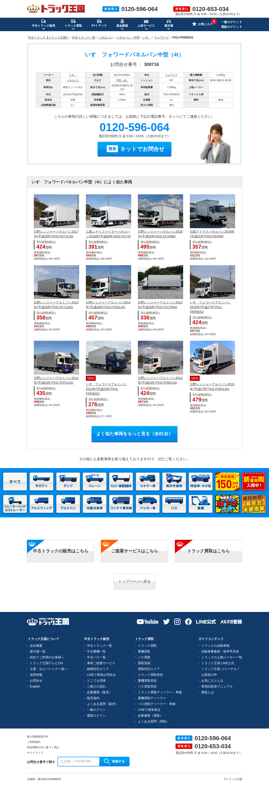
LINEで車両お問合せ (101, 675)
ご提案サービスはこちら (134, 551)
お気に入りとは (212, 680)
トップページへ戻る (134, 581)
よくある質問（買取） (153, 721)
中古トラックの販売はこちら (60, 551)
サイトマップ (35, 752)
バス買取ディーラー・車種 (157, 704)
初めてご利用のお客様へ (47, 657)
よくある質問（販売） (102, 704)
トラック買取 (147, 645)
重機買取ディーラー (152, 698)
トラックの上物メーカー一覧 (221, 657)
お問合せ (36, 680)
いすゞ (73, 75)
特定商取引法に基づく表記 (43, 747)
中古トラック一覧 (99, 645)
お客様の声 (209, 675)
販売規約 (93, 698)
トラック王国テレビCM (46, 663)
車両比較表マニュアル (217, 686)
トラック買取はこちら (208, 551)
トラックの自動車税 (215, 645)
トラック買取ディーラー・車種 (160, 692)
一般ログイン (230, 22)
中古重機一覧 (96, 651)
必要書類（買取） (150, 715)
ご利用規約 (33, 742)
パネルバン (73, 80)
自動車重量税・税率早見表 (220, 651)
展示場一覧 (38, 651)
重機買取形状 (147, 680)
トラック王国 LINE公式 (217, 663)
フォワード (171, 75)
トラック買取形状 (150, 675)
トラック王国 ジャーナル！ (220, 669)
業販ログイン (230, 26)
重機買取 (144, 651)
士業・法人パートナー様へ (48, 669)
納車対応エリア (98, 669)
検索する (114, 761)
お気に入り (202, 24)
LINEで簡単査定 (149, 709)
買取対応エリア (149, 669)
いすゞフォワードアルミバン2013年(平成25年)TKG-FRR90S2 (106, 388)
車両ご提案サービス (101, 663)
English (35, 686)
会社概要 (36, 645)
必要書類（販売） (99, 692)
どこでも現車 (96, 680)
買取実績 (144, 663)
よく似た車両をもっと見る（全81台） (134, 433)
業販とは (207, 692)
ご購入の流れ (96, 686)
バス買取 (144, 657)
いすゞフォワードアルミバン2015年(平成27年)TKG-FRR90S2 (210, 307)
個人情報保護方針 (37, 736)
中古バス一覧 (96, 657)
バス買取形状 (147, 686)
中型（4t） (122, 80)
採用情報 (36, 675)
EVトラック (99, 23)
